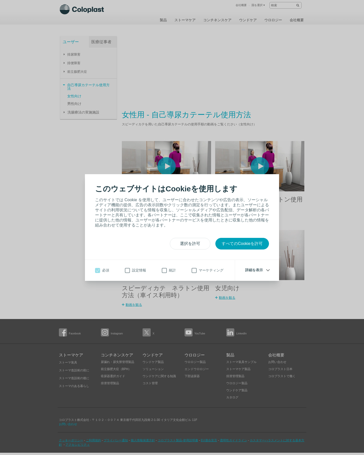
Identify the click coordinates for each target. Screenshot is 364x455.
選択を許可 (190, 243)
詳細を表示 (254, 270)
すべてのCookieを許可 (242, 243)
